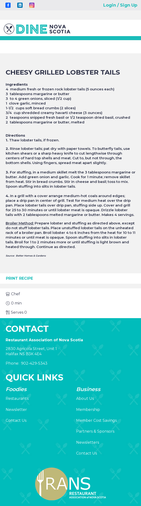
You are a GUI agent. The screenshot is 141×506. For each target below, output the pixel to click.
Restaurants (17, 398)
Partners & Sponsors (95, 431)
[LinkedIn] (19, 5)
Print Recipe (19, 278)
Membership (88, 409)
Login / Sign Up (120, 5)
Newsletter (16, 409)
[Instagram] (31, 5)
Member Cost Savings (96, 420)
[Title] (8, 5)
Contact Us (16, 420)
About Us (85, 398)
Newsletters (87, 442)
